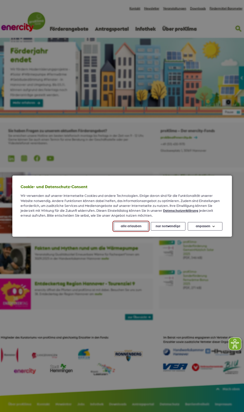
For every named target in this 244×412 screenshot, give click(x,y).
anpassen (202, 225)
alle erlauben (130, 225)
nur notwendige (168, 225)
